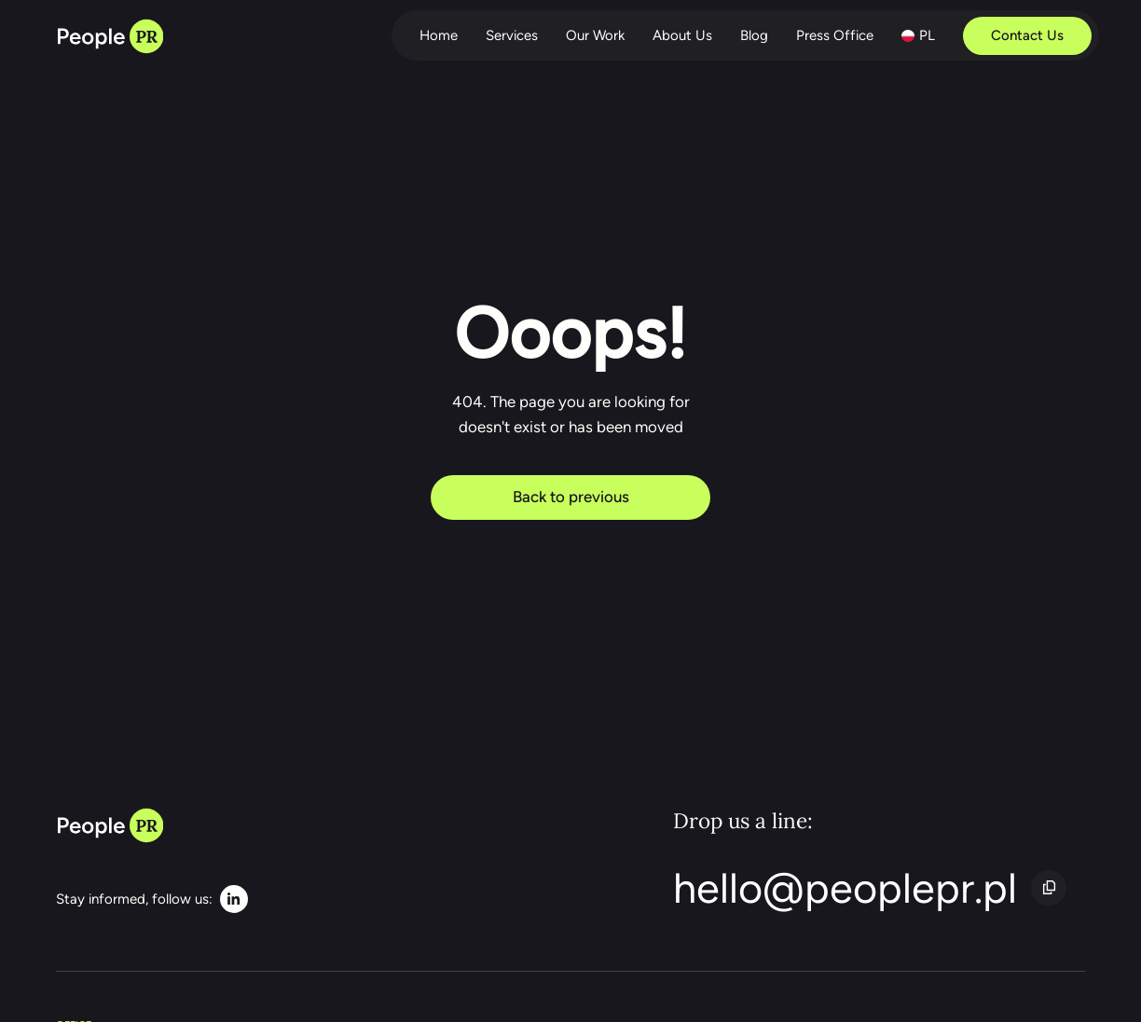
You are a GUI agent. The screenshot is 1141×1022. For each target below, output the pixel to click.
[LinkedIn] (152, 899)
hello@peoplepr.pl (845, 888)
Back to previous (571, 496)
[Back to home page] (109, 37)
